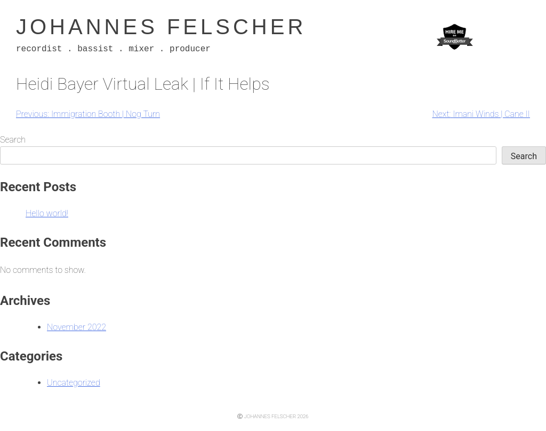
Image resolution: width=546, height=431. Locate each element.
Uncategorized (73, 383)
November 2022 (76, 327)
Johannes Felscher (161, 26)
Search (13, 140)
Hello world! (47, 213)
